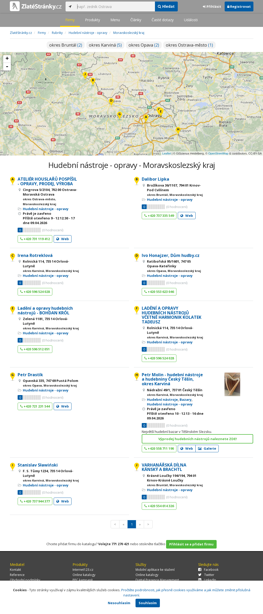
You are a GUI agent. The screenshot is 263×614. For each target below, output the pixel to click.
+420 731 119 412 (35, 238)
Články (135, 19)
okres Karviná (105, 45)
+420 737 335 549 (159, 215)
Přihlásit (212, 6)
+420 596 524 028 (35, 291)
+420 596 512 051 (35, 349)
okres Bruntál (65, 45)
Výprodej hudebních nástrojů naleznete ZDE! (197, 439)
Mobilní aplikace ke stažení (155, 569)
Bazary (185, 399)
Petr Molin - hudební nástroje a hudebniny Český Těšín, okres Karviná (172, 379)
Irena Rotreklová (35, 255)
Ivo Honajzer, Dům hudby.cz (171, 255)
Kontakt (15, 569)
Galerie (207, 448)
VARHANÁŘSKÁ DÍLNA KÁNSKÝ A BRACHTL (164, 467)
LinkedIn (207, 580)
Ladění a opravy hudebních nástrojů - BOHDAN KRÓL (45, 310)
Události (191, 19)
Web (62, 238)
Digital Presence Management (157, 580)
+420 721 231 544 (35, 406)
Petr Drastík (30, 375)
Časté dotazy (163, 19)
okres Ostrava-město (189, 45)
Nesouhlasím (119, 603)
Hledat (166, 6)
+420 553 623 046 (159, 291)
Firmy (70, 19)
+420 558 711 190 (159, 448)
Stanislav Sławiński (38, 465)
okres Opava (144, 45)
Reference (17, 575)
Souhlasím (148, 603)
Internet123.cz (83, 569)
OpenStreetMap (218, 153)
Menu (115, 19)
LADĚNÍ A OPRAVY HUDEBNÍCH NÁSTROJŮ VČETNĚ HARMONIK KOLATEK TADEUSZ (171, 315)
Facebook (208, 569)
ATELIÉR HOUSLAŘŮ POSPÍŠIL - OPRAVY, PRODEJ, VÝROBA (47, 181)
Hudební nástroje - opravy (45, 208)
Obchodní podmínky (25, 580)
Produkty (92, 19)
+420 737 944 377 (35, 501)
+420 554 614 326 (159, 506)
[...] (114, 6)
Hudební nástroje (162, 399)
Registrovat (239, 6)
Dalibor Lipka (155, 179)
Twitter (206, 575)
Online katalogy (84, 575)
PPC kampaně (83, 580)
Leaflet (166, 153)
